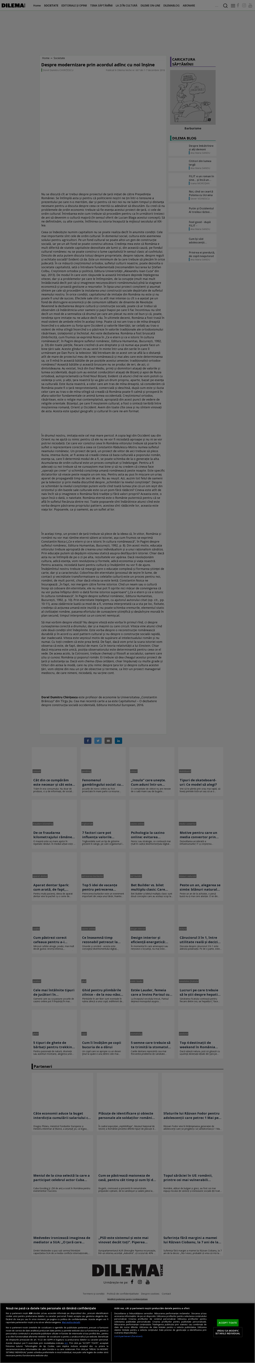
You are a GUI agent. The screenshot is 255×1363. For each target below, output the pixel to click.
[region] (127, 1333)
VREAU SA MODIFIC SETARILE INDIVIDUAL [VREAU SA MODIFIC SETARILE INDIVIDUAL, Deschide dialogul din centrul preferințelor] (227, 1332)
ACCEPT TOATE (228, 1322)
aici (66, 1343)
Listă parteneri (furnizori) (128, 1336)
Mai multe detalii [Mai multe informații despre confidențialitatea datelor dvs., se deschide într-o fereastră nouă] (71, 1322)
